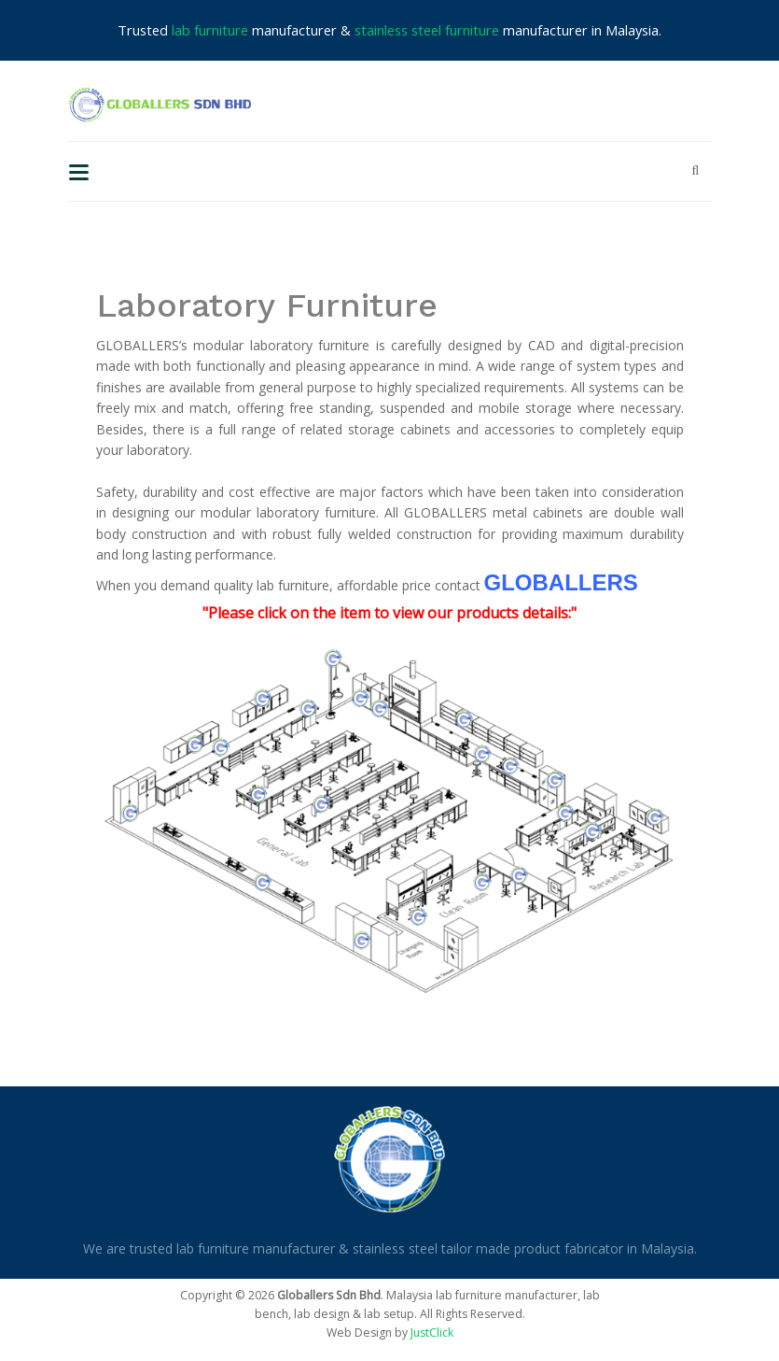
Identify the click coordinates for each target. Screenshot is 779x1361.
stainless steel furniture (427, 30)
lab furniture (210, 30)
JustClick (431, 1332)
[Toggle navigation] (79, 171)
